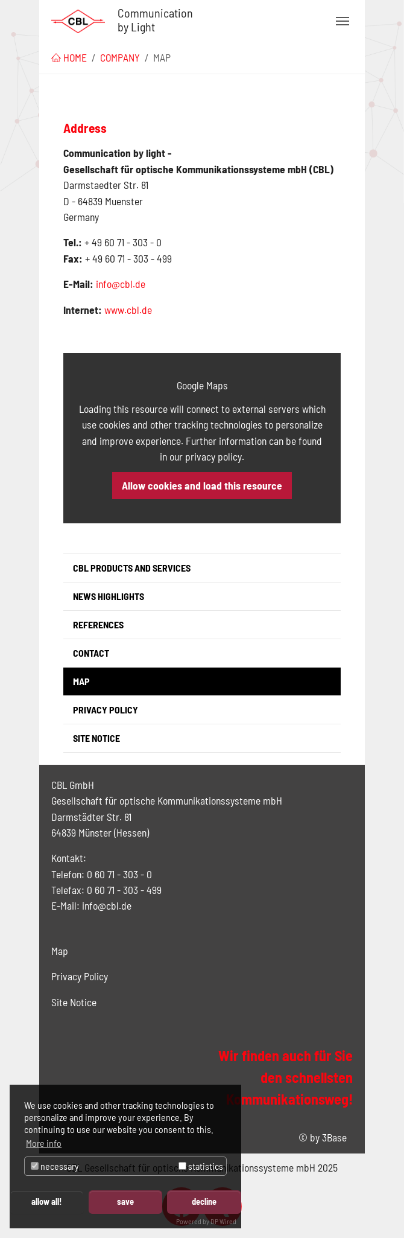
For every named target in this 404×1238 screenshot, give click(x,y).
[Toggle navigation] (342, 21)
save (125, 1201)
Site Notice (73, 1002)
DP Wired (223, 1221)
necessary (55, 1166)
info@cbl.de (120, 283)
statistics (200, 1166)
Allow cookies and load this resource (202, 485)
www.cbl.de (128, 309)
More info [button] (44, 1143)
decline (204, 1201)
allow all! (46, 1201)
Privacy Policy (79, 976)
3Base (334, 1137)
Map (59, 950)
